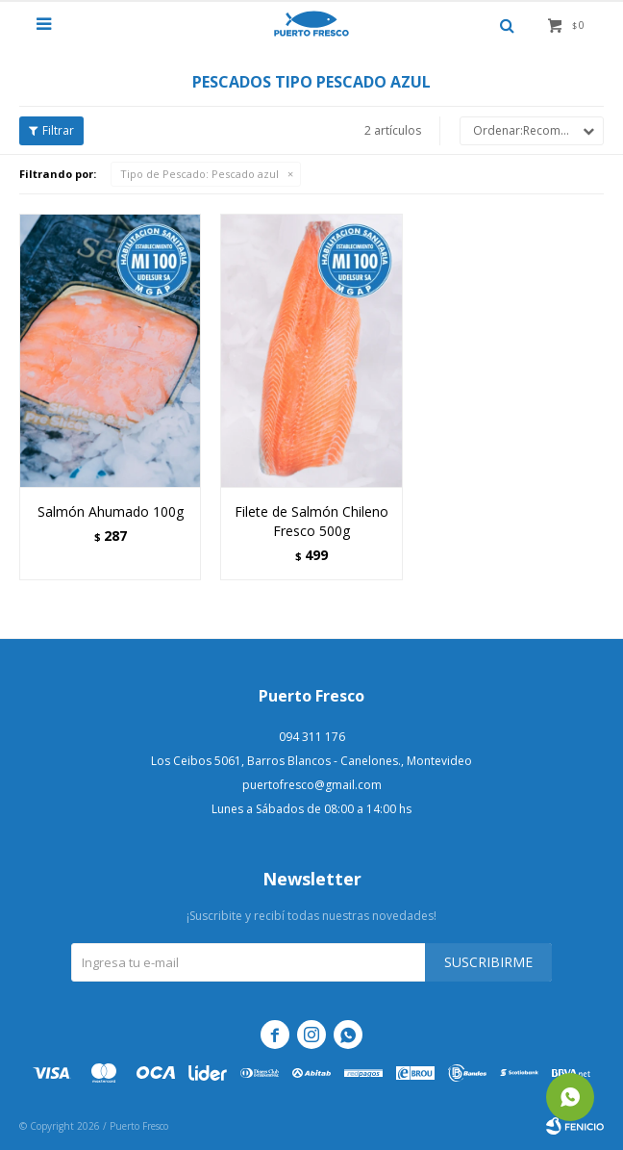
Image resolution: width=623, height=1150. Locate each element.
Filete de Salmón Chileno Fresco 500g (311, 521)
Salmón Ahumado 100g (110, 511)
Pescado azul (199, 173)
